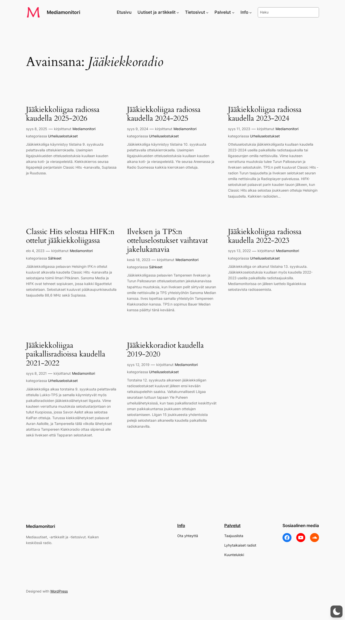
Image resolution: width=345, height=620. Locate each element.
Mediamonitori (63, 12)
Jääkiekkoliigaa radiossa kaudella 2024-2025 (163, 114)
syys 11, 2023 (239, 129)
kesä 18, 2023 (138, 260)
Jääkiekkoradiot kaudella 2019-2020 (165, 350)
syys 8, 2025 (36, 129)
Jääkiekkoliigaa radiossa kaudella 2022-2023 (265, 236)
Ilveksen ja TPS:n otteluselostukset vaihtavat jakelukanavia (167, 241)
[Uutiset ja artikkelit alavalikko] (177, 12)
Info (181, 525)
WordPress (59, 591)
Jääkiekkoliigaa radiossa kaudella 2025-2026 (63, 114)
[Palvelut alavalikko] (233, 12)
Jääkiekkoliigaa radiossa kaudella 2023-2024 (265, 114)
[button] (336, 612)
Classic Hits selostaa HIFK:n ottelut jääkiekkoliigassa (70, 236)
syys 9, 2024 (137, 129)
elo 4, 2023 (35, 251)
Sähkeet (55, 258)
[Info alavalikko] (250, 12)
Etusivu (124, 12)
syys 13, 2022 (239, 251)
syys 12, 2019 (138, 364)
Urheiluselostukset (63, 136)
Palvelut (232, 525)
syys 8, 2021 (36, 373)
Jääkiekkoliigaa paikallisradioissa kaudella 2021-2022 (65, 354)
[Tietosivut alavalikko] (207, 12)
